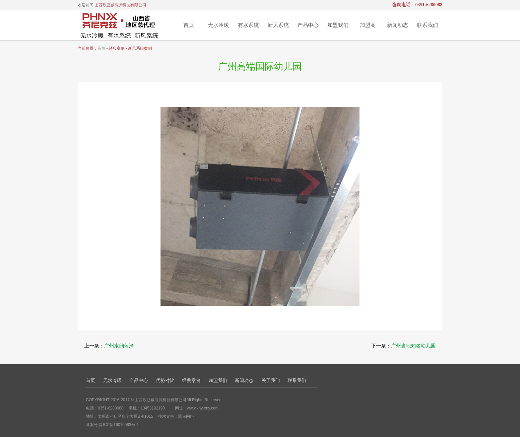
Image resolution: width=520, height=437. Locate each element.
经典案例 (191, 380)
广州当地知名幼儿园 (413, 345)
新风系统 (278, 25)
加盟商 (368, 25)
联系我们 (427, 25)
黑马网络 (186, 416)
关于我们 (270, 380)
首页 (188, 25)
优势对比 (165, 380)
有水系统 (248, 25)
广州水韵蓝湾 (119, 345)
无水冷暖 (218, 25)
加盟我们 (338, 25)
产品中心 (308, 25)
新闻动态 (397, 25)
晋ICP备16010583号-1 (119, 424)
